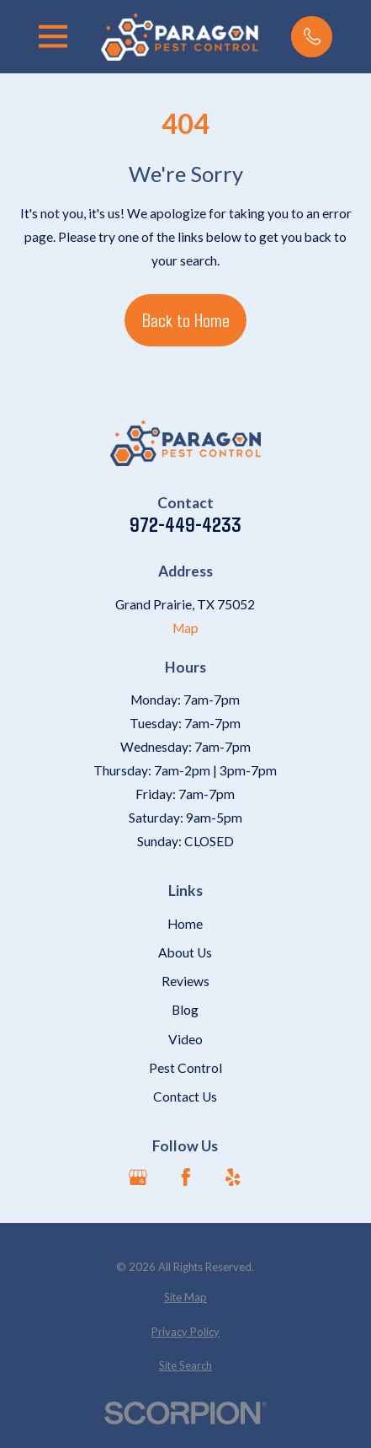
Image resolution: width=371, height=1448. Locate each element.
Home (185, 923)
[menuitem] (185, 1297)
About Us (185, 952)
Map (185, 628)
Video (185, 1039)
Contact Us (185, 1096)
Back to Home (186, 319)
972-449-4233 (185, 524)
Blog (185, 1009)
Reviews (185, 981)
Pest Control (185, 1067)
